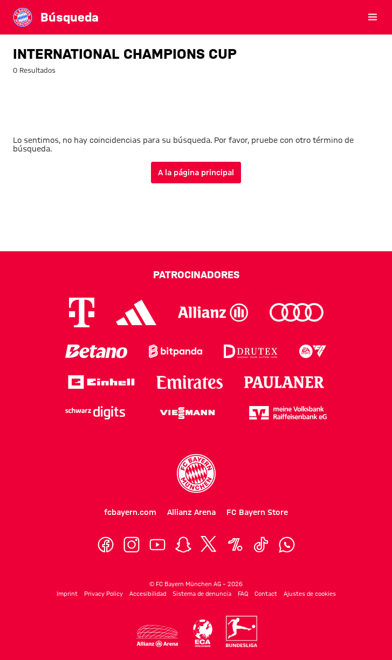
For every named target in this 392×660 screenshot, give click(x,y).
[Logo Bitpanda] (175, 351)
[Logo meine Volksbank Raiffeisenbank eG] (288, 413)
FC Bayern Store (257, 512)
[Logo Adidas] (136, 312)
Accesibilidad (147, 593)
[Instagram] (131, 544)
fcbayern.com (130, 512)
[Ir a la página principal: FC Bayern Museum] (22, 17)
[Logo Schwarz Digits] (95, 413)
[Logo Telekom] (81, 312)
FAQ (243, 593)
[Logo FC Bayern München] (196, 473)
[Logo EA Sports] (313, 351)
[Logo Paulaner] (284, 382)
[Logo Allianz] (213, 312)
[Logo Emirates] (189, 382)
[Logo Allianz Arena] (157, 636)
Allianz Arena (191, 512)
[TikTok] (261, 544)
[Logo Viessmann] (187, 413)
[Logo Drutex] (250, 351)
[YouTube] (157, 544)
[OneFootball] (235, 544)
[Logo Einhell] (101, 382)
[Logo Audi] (297, 312)
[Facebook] (105, 544)
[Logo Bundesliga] (241, 631)
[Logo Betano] (96, 351)
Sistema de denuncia (202, 593)
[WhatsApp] (286, 544)
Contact (266, 593)
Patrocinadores (196, 274)
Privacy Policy (103, 593)
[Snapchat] (183, 544)
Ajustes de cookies (310, 593)
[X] (209, 544)
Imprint (67, 593)
